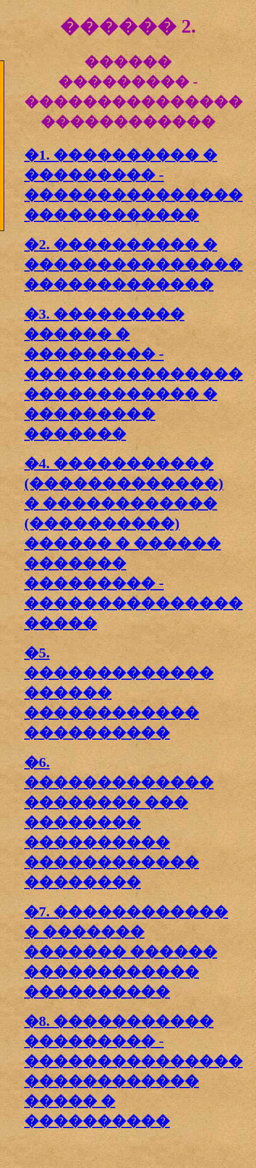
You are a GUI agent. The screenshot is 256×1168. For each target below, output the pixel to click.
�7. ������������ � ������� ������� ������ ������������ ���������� (126, 951)
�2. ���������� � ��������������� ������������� (133, 264)
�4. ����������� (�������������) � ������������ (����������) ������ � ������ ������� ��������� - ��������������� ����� (133, 543)
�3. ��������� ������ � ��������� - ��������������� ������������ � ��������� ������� (133, 374)
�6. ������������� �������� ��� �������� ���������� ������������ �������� (119, 822)
